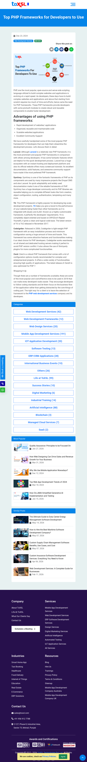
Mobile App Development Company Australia (56, 689)
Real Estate (16, 688)
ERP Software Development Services (57, 621)
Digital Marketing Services (56, 631)
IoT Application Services (55, 644)
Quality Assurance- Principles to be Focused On (50, 446)
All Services (50, 648)
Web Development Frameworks (43, 319)
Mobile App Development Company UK (56, 697)
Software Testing (43, 348)
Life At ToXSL (18, 612)
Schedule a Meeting (25, 629)
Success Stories (43, 385)
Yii (34, 206)
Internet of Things (19, 679)
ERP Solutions (18, 696)
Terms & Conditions (53, 679)
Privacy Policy (51, 675)
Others (43, 370)
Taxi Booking (17, 666)
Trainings (49, 671)
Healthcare (16, 671)
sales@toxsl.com (21, 713)
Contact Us (16, 620)
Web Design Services (43, 326)
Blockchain (43, 414)
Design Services (52, 627)
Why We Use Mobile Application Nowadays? (48, 470)
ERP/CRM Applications (44, 355)
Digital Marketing (43, 392)
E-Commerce (17, 692)
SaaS (43, 429)
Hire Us (48, 666)
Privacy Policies (49, 756)
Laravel (33, 152)
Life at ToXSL (43, 378)
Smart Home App (19, 662)
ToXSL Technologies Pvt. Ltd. (50, 752)
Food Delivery (17, 675)
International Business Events (43, 363)
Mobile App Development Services (43, 333)
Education (16, 683)
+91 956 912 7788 (22, 719)
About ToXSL (17, 608)
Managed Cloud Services (43, 422)
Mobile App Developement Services (56, 609)
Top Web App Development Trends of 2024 (48, 482)
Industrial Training (43, 400)
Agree (63, 757)
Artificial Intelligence (44, 407)
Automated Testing (53, 640)
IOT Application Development (43, 341)
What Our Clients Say (21, 616)
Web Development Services (23, 41)
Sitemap (48, 683)
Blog (47, 662)
